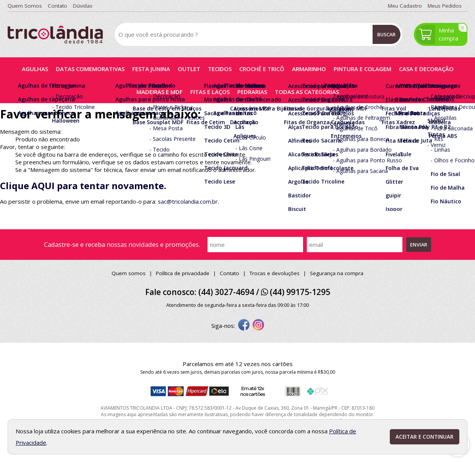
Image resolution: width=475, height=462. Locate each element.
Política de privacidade (182, 273)
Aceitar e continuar (425, 436)
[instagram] (258, 325)
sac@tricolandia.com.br (188, 201)
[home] (55, 35)
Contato (229, 273)
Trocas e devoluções (275, 273)
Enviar (418, 244)
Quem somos (129, 273)
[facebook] (244, 325)
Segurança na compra (336, 273)
